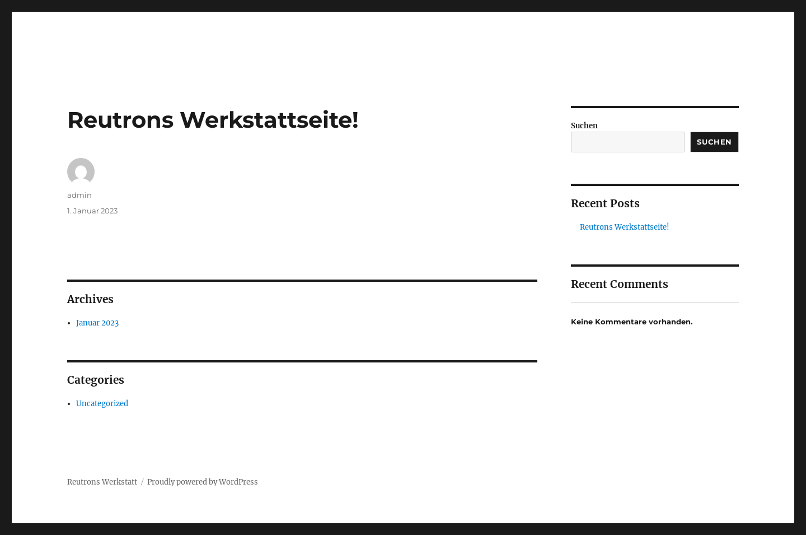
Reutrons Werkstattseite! (624, 227)
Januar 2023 (97, 323)
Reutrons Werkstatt (102, 482)
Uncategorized (102, 403)
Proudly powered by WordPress (202, 482)
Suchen (584, 126)
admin (79, 194)
